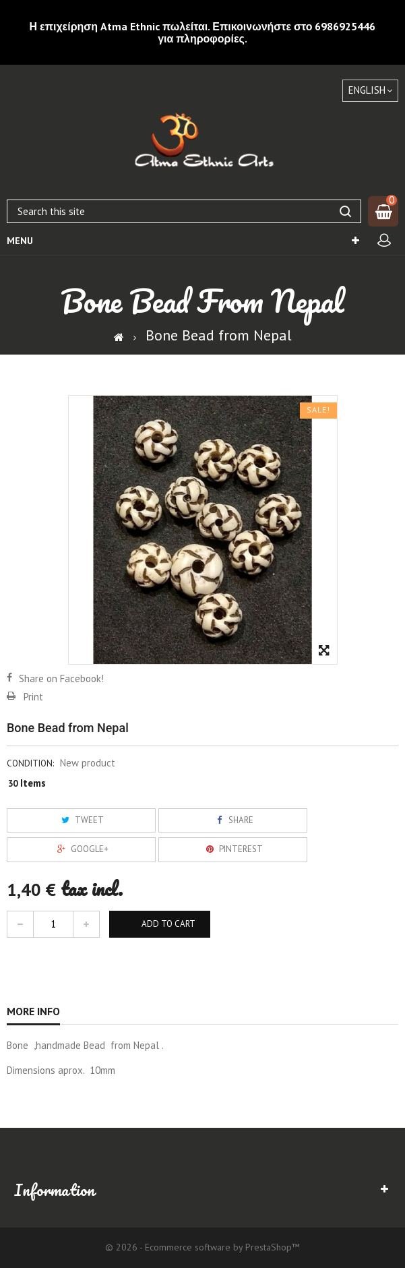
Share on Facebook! (61, 678)
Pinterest (232, 849)
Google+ (81, 849)
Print (33, 696)
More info (33, 1011)
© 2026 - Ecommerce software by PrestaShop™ (202, 1247)
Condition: (30, 763)
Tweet (81, 820)
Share (232, 820)
